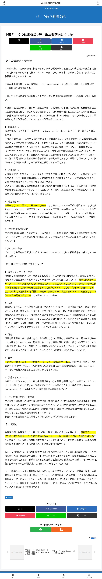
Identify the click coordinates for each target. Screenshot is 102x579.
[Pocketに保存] (58, 41)
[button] (89, 41)
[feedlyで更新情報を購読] (48, 522)
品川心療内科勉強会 (51, 3)
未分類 (9, 491)
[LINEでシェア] (74, 41)
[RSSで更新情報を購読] (53, 522)
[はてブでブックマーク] (43, 41)
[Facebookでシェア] (27, 41)
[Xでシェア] (12, 41)
